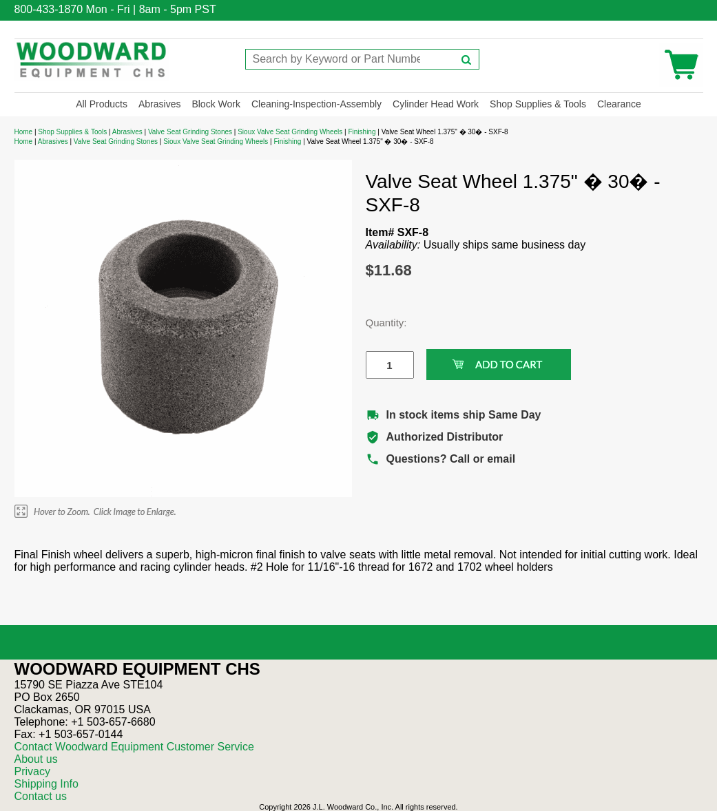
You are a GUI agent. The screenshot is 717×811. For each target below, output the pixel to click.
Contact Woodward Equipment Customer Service (134, 746)
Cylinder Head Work (436, 103)
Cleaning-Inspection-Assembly (316, 103)
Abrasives (159, 103)
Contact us (40, 796)
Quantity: (379, 322)
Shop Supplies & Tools (538, 103)
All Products (101, 103)
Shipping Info (46, 784)
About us (36, 759)
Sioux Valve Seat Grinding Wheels (290, 132)
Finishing (361, 132)
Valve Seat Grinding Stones (190, 132)
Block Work (215, 103)
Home (23, 132)
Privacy (32, 771)
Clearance (619, 103)
